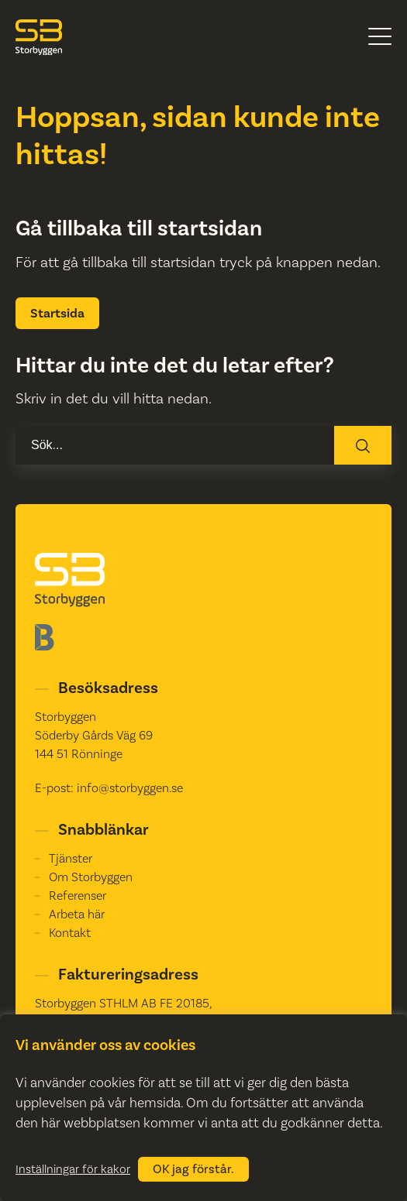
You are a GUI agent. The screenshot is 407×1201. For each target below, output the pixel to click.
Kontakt (70, 932)
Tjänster (70, 858)
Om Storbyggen (91, 877)
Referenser (77, 895)
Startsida (57, 313)
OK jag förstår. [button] (193, 1169)
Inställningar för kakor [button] (73, 1169)
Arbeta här (77, 914)
